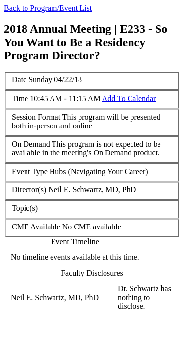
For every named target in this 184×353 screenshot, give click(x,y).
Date (19, 80)
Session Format (36, 117)
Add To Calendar (129, 98)
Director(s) (29, 189)
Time (20, 98)
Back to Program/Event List (48, 8)
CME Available (36, 227)
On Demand (31, 144)
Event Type (30, 171)
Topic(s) (25, 208)
